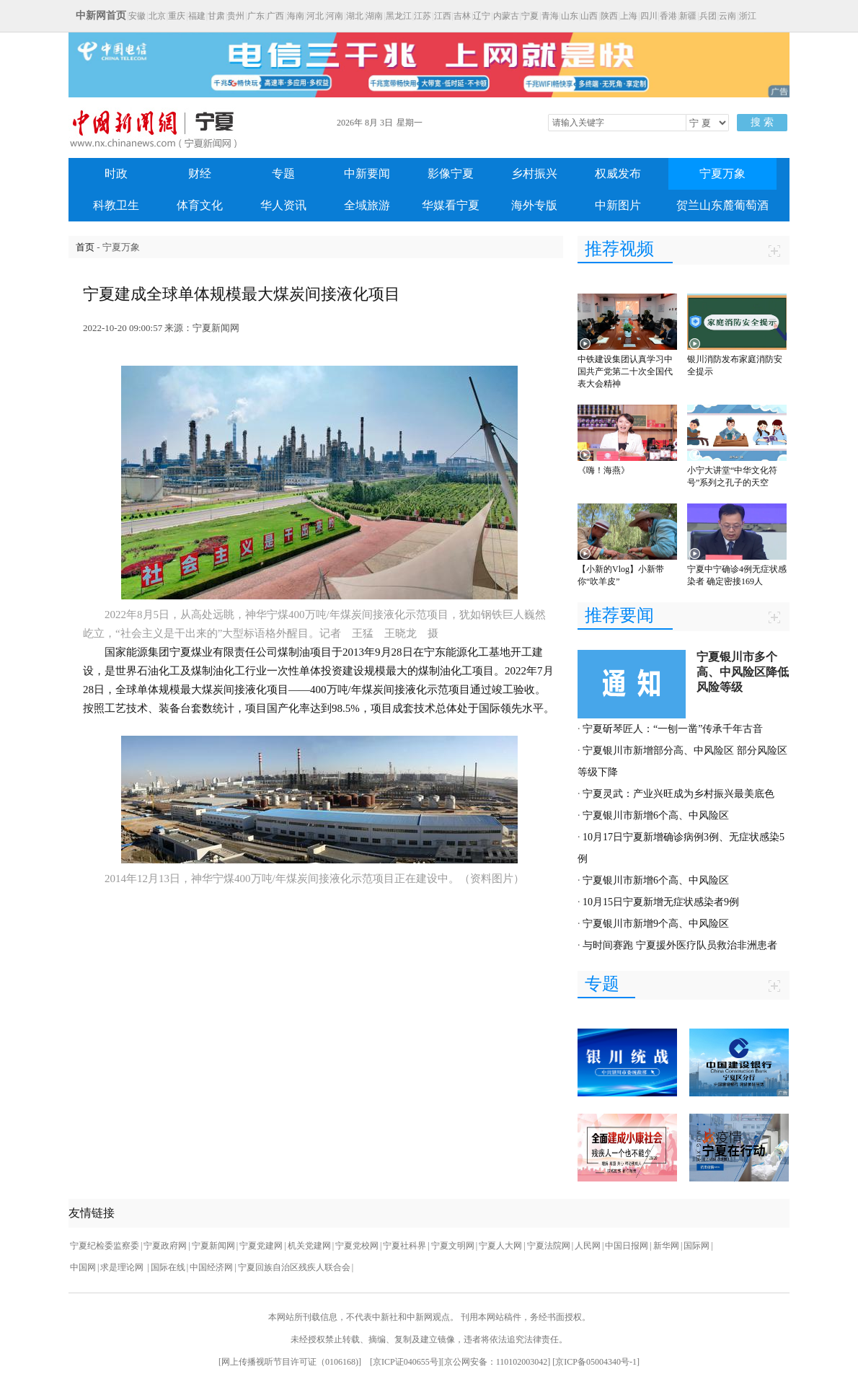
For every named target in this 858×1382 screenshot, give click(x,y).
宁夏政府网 (165, 1246)
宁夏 (530, 16)
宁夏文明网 (452, 1246)
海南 (295, 16)
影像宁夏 (451, 173)
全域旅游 (367, 205)
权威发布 (618, 173)
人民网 (588, 1246)
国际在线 (168, 1267)
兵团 (708, 16)
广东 (256, 16)
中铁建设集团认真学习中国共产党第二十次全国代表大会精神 (625, 371)
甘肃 (216, 16)
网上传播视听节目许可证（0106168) (289, 1362)
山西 (589, 16)
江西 (442, 16)
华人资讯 (283, 205)
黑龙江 (399, 16)
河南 (334, 16)
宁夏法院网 (548, 1246)
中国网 (83, 1267)
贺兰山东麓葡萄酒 (722, 205)
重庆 (176, 16)
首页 (85, 247)
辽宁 (481, 16)
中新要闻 (367, 173)
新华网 (666, 1246)
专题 (283, 173)
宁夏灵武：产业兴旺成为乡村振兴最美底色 (678, 793)
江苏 (422, 16)
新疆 (687, 16)
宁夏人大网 (500, 1246)
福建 (196, 16)
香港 (668, 16)
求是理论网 (123, 1267)
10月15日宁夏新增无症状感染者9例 (661, 902)
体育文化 (200, 205)
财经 (199, 173)
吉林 (462, 16)
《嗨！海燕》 (603, 470)
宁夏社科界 (404, 1246)
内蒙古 (506, 16)
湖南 (374, 16)
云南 (727, 16)
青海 (550, 16)
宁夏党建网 (261, 1246)
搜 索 (762, 122)
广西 (275, 16)
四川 (649, 16)
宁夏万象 (722, 173)
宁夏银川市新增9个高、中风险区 (656, 923)
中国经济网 (211, 1267)
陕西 (609, 16)
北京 (157, 16)
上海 (628, 16)
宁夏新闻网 (213, 1246)
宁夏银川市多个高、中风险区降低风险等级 (742, 672)
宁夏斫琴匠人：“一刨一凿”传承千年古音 (673, 728)
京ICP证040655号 (405, 1362)
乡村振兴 (534, 173)
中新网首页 (101, 15)
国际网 (696, 1246)
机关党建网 (309, 1246)
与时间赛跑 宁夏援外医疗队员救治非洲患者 (680, 945)
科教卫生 (116, 205)
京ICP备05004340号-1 (596, 1362)
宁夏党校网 (357, 1246)
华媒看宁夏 (450, 205)
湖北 (354, 16)
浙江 (747, 16)
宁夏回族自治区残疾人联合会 (294, 1267)
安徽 (137, 16)
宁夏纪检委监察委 (104, 1246)
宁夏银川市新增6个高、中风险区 (656, 815)
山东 (569, 16)
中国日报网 (626, 1246)
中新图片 (618, 205)
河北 (315, 16)
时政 (116, 173)
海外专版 (534, 205)
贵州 (235, 16)
